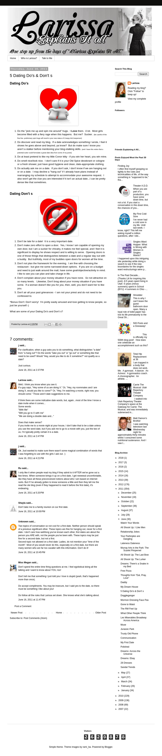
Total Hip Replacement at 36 (140, 357)
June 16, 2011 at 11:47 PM (31, 599)
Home (13, 58)
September (127, 506)
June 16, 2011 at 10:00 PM (31, 511)
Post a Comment (23, 606)
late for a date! (35, 241)
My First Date (127, 642)
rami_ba (87, 747)
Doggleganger (128, 595)
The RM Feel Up (129, 608)
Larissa (22, 380)
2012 (121, 484)
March (124, 681)
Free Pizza (126, 570)
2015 (121, 471)
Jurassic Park (127, 629)
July (123, 514)
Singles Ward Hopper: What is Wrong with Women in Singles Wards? (140, 248)
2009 (121, 700)
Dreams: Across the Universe (130, 652)
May (123, 672)
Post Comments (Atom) (35, 618)
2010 (121, 696)
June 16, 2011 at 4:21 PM (31, 458)
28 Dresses (126, 663)
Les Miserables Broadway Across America (133, 619)
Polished (125, 646)
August (125, 510)
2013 (121, 480)
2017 (121, 462)
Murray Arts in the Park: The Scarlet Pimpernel (135, 549)
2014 (121, 475)
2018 (121, 458)
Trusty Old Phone (129, 633)
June (124, 519)
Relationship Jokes (130, 531)
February (126, 686)
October (125, 501)
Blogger (108, 747)
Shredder (137, 295)
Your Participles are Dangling (130, 537)
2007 (121, 709)
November (126, 497)
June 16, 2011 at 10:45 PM (31, 552)
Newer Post (16, 612)
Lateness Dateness (130, 543)
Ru (19, 468)
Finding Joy (123, 166)
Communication (128, 638)
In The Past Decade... (129, 275)
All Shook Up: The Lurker (133, 559)
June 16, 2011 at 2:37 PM (31, 370)
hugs (65, 131)
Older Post (100, 612)
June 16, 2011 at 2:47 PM (31, 436)
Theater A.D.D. (140, 185)
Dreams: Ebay (128, 658)
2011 (121, 488)
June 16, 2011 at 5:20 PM (31, 492)
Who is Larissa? (29, 58)
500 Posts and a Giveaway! (140, 324)
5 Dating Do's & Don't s (132, 591)
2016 (121, 466)
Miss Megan (24, 562)
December (126, 492)
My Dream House (129, 587)
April (123, 677)
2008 (121, 704)
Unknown (23, 521)
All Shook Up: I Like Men (133, 527)
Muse (123, 624)
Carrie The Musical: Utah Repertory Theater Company (140, 390)
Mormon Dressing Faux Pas (135, 600)
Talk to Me (47, 58)
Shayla (22, 503)
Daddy (124, 582)
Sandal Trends (128, 667)
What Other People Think (133, 613)
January (125, 690)
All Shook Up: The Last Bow (135, 554)
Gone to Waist (128, 604)
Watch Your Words (130, 523)
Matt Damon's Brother (140, 419)
